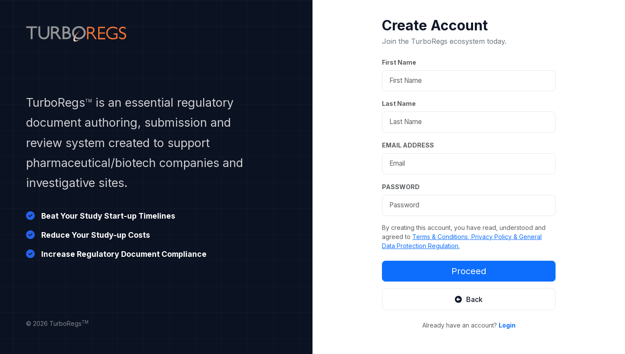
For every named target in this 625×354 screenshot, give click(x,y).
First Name (399, 62)
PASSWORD (401, 186)
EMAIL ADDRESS (408, 145)
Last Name (399, 103)
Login (507, 325)
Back (469, 299)
